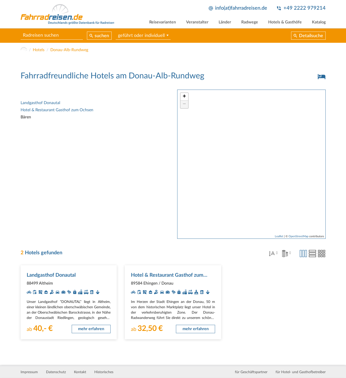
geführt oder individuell (141, 35)
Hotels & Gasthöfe (285, 22)
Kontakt (80, 372)
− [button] (184, 104)
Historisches (103, 372)
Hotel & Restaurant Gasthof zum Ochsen (57, 110)
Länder (225, 22)
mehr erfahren (91, 329)
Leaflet (279, 236)
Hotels (38, 50)
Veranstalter (197, 22)
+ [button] (184, 97)
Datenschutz (56, 372)
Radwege (249, 22)
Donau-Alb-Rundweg (69, 50)
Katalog (319, 22)
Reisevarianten (162, 22)
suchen (102, 36)
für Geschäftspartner (251, 372)
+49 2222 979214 (304, 8)
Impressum (29, 372)
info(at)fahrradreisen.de (241, 8)
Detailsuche (311, 36)
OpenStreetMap (298, 236)
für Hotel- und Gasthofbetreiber (301, 372)
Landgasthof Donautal (40, 103)
